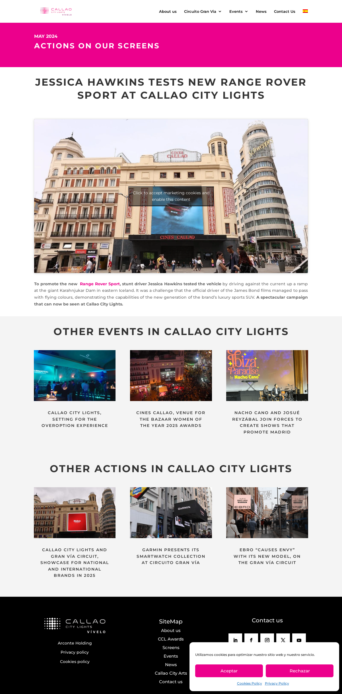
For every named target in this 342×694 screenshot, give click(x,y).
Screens (171, 647)
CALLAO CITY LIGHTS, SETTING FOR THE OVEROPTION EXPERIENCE (75, 419)
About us (168, 11)
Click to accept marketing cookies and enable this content (171, 196)
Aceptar (229, 671)
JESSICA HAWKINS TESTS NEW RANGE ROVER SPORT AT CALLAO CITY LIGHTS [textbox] (171, 88)
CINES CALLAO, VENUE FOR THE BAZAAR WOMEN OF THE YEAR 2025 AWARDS (170, 419)
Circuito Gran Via (200, 11)
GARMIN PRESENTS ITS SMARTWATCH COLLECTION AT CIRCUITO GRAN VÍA (171, 556)
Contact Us (284, 11)
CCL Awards (171, 639)
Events (236, 11)
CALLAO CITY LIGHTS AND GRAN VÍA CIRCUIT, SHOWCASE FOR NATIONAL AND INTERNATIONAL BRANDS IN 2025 (74, 562)
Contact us (171, 681)
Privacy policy (75, 652)
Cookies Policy (249, 683)
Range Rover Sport (99, 283)
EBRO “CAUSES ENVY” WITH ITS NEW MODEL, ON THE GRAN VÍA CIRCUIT (267, 556)
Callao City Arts (171, 673)
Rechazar (300, 671)
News (261, 11)
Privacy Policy (277, 683)
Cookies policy (75, 661)
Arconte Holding (75, 643)
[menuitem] (305, 16)
